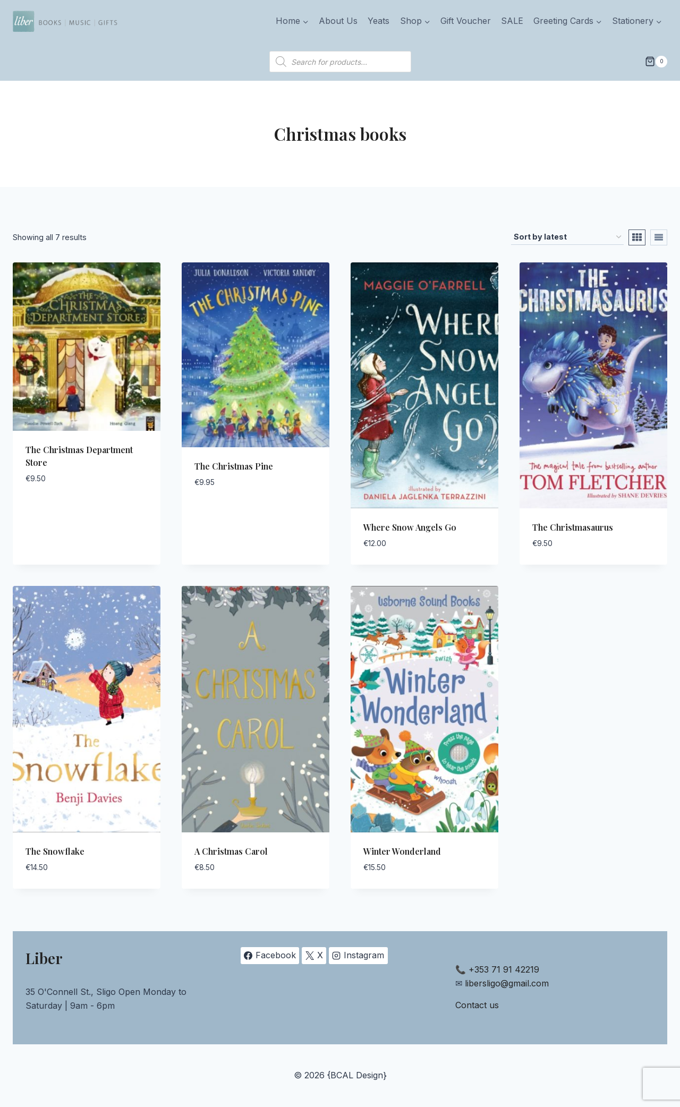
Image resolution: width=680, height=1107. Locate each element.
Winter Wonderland (402, 851)
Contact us (477, 1005)
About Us (338, 20)
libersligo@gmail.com (507, 983)
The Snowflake (55, 851)
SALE (512, 20)
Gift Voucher (465, 20)
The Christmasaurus (572, 527)
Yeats (378, 20)
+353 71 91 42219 (504, 969)
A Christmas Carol (231, 851)
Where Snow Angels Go (409, 527)
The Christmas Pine (233, 466)
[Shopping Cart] (656, 61)
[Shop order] (567, 237)
